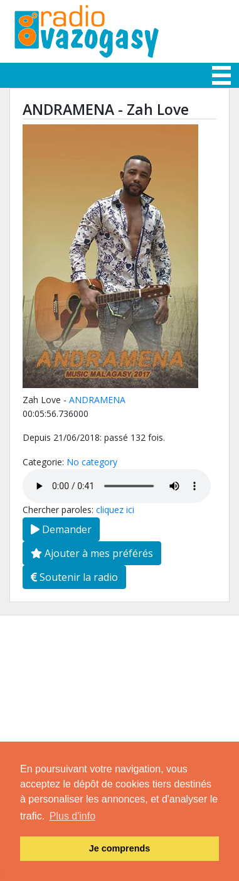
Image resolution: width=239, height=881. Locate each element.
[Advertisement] (119, 735)
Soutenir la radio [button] (74, 577)
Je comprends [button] (120, 848)
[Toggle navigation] (221, 75)
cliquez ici (115, 510)
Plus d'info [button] (72, 816)
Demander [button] (61, 529)
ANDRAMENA (97, 400)
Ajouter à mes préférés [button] (92, 553)
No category (91, 462)
